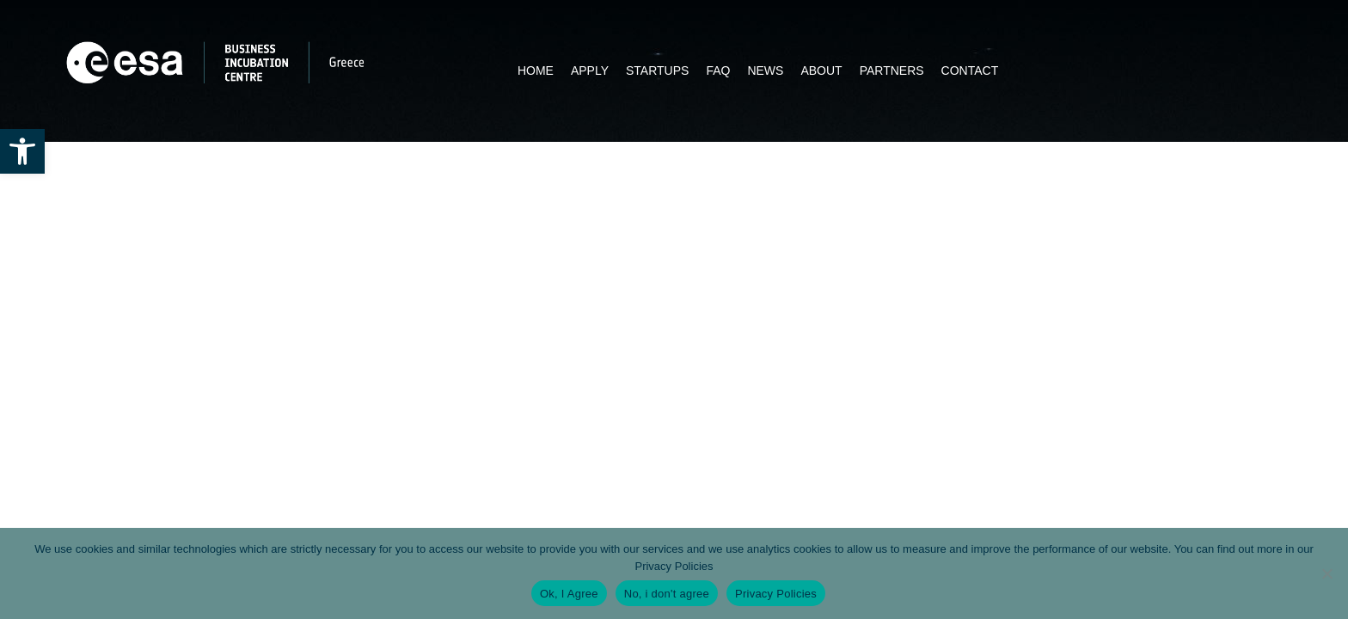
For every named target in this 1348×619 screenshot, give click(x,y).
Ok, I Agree (569, 593)
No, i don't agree (666, 593)
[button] (22, 151)
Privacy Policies (673, 566)
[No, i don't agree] (1326, 573)
